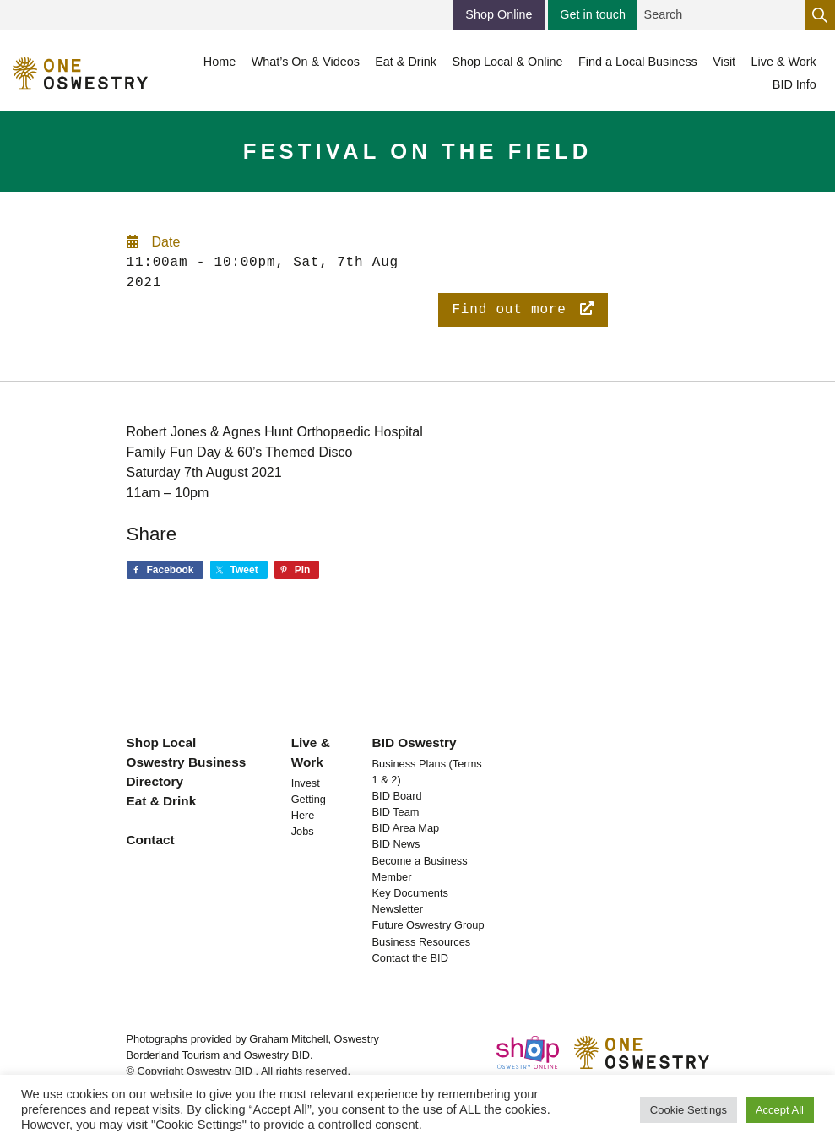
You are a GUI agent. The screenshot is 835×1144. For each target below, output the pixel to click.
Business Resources (421, 941)
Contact (151, 839)
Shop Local (162, 742)
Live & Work (310, 752)
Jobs (302, 831)
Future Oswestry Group (428, 925)
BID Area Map (406, 827)
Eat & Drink (162, 801)
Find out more (523, 309)
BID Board (397, 795)
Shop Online (498, 14)
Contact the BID (410, 958)
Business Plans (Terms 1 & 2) (427, 771)
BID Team (396, 811)
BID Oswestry (414, 742)
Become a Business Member (420, 868)
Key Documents (410, 892)
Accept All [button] (780, 1109)
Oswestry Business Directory (187, 772)
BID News (396, 844)
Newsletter (397, 909)
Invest (305, 783)
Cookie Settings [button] (688, 1109)
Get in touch (593, 14)
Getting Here (308, 807)
